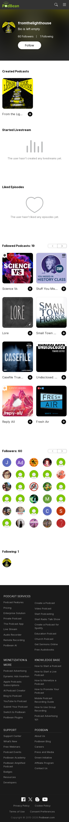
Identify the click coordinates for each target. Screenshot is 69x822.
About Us (40, 734)
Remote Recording (13, 644)
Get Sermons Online (45, 644)
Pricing (7, 612)
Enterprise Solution (13, 618)
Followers (25, 36)
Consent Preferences (32, 809)
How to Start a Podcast (47, 666)
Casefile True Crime (13, 377)
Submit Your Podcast (14, 707)
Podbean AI (9, 650)
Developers (9, 781)
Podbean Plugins (12, 718)
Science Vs (9, 288)
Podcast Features (12, 607)
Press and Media (44, 750)
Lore (5, 333)
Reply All (8, 421)
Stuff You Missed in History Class (47, 288)
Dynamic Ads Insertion (15, 676)
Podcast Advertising (14, 671)
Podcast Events (11, 750)
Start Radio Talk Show (47, 619)
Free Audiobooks (44, 649)
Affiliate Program (43, 761)
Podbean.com (45, 815)
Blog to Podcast (11, 696)
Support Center (11, 734)
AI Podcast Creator (13, 691)
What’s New (9, 739)
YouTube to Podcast (14, 701)
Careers (39, 745)
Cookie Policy (32, 803)
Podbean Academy (13, 756)
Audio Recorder (11, 639)
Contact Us (41, 766)
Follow (29, 45)
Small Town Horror (47, 333)
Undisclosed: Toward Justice (47, 377)
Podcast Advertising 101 (48, 716)
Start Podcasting (43, 614)
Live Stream (9, 634)
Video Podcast (42, 608)
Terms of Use (52, 803)
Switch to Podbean (13, 712)
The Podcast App (12, 628)
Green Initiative (43, 756)
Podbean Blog (42, 739)
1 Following (45, 36)
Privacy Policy (12, 803)
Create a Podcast (44, 603)
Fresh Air (42, 421)
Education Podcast (45, 633)
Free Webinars (11, 745)
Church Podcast (43, 639)
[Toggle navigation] (64, 4)
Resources (9, 775)
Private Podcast (11, 623)
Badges (7, 770)
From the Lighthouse (13, 114)
